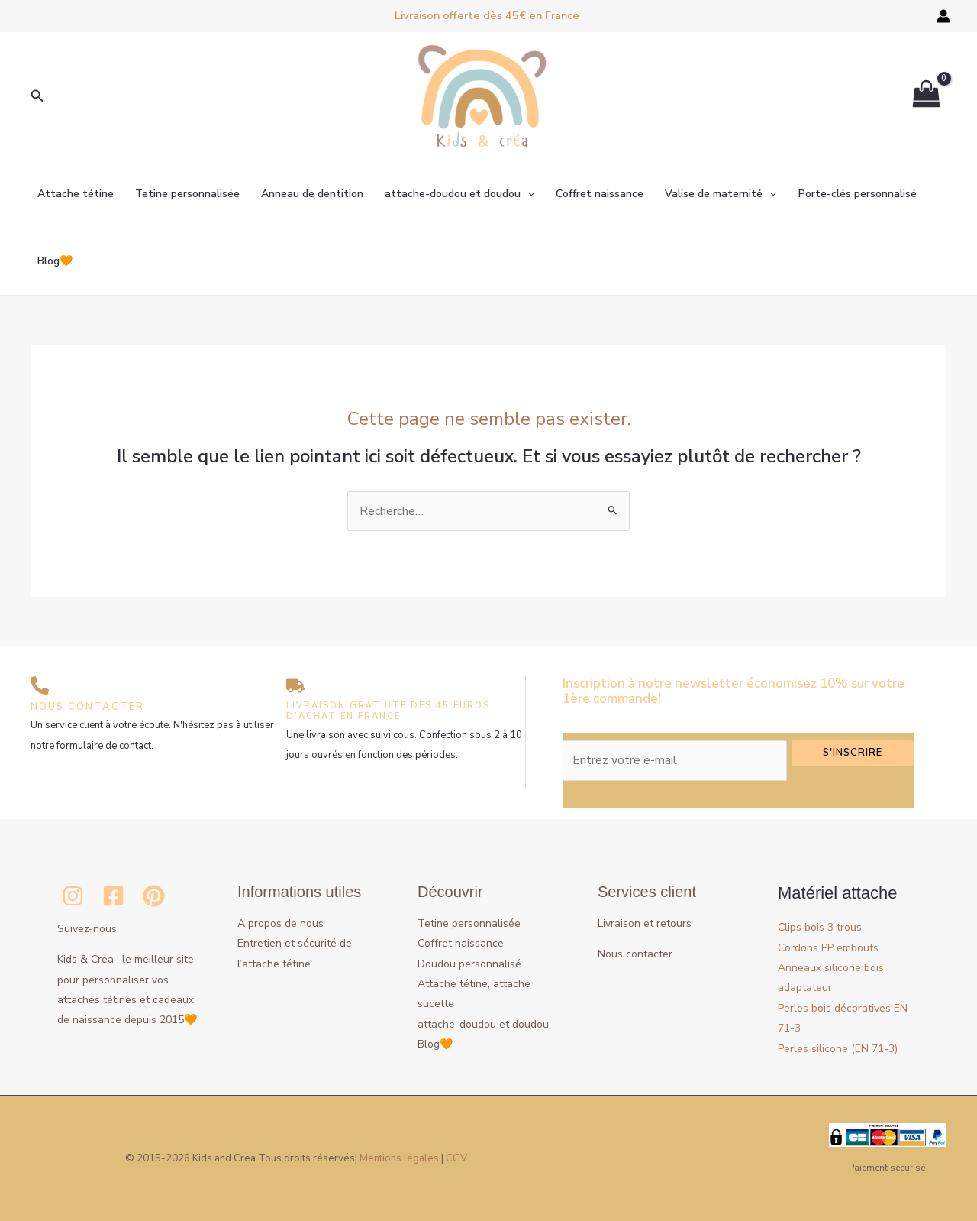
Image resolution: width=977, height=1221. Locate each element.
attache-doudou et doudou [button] (459, 194)
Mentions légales (399, 1158)
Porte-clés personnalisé (857, 193)
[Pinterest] (154, 896)
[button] (37, 96)
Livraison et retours (645, 923)
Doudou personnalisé (469, 964)
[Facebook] (113, 896)
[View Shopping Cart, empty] (925, 96)
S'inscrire (852, 752)
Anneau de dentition (312, 193)
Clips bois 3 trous (825, 926)
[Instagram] (73, 896)
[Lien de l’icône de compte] (943, 16)
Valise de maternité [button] (720, 194)
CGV (456, 1158)
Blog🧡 (55, 261)
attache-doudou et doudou (483, 1024)
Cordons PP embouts (835, 947)
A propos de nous (280, 923)
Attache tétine (75, 193)
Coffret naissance (599, 193)
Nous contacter (635, 954)
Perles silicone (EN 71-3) (846, 1048)
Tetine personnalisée (187, 193)
